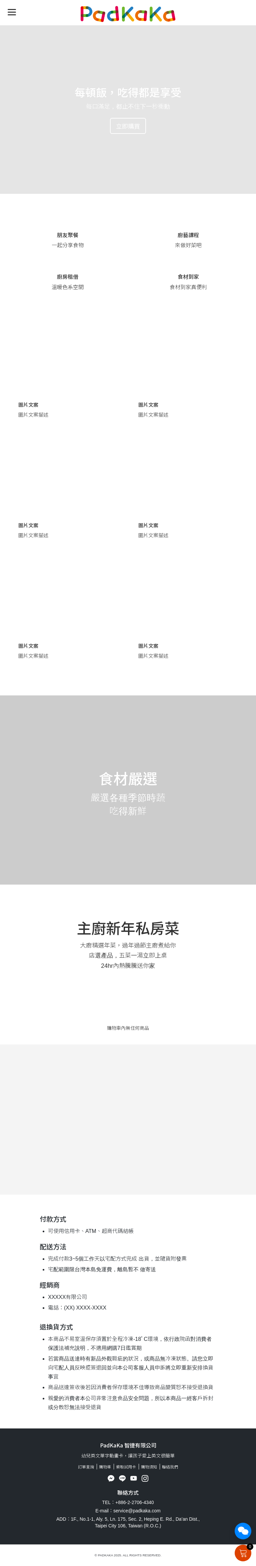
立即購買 (128, 126)
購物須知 (149, 1466)
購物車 (105, 1466)
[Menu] (12, 12)
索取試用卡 (126, 1466)
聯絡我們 (170, 1466)
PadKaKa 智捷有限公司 (128, 1445)
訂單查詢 (86, 1466)
